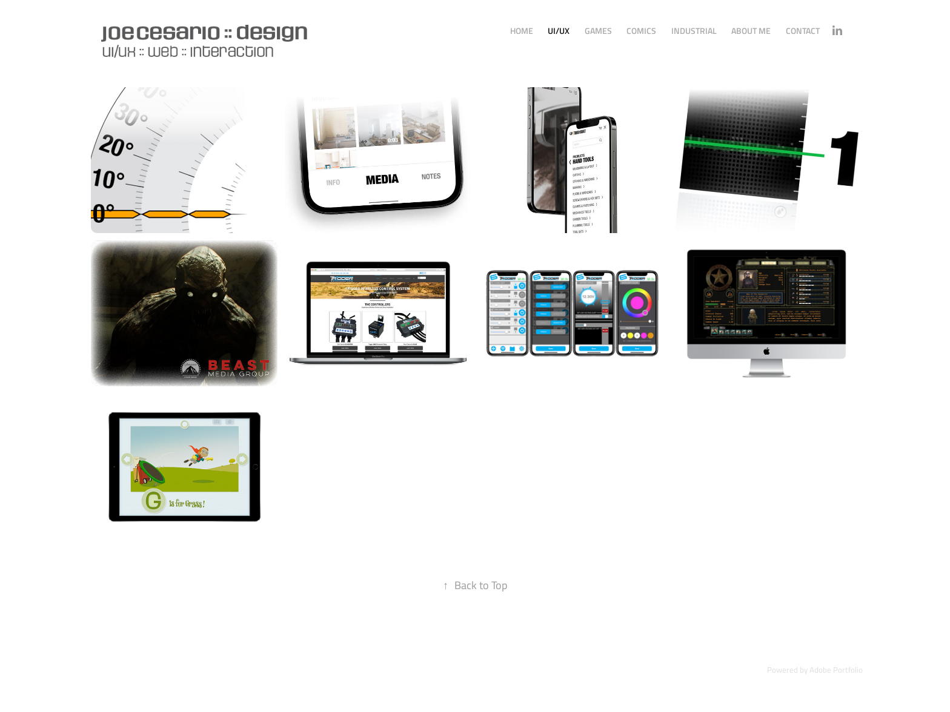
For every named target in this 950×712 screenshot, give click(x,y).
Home (521, 30)
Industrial (694, 30)
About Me (751, 30)
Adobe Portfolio (836, 669)
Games (598, 30)
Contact (803, 30)
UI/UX (559, 30)
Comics (641, 30)
